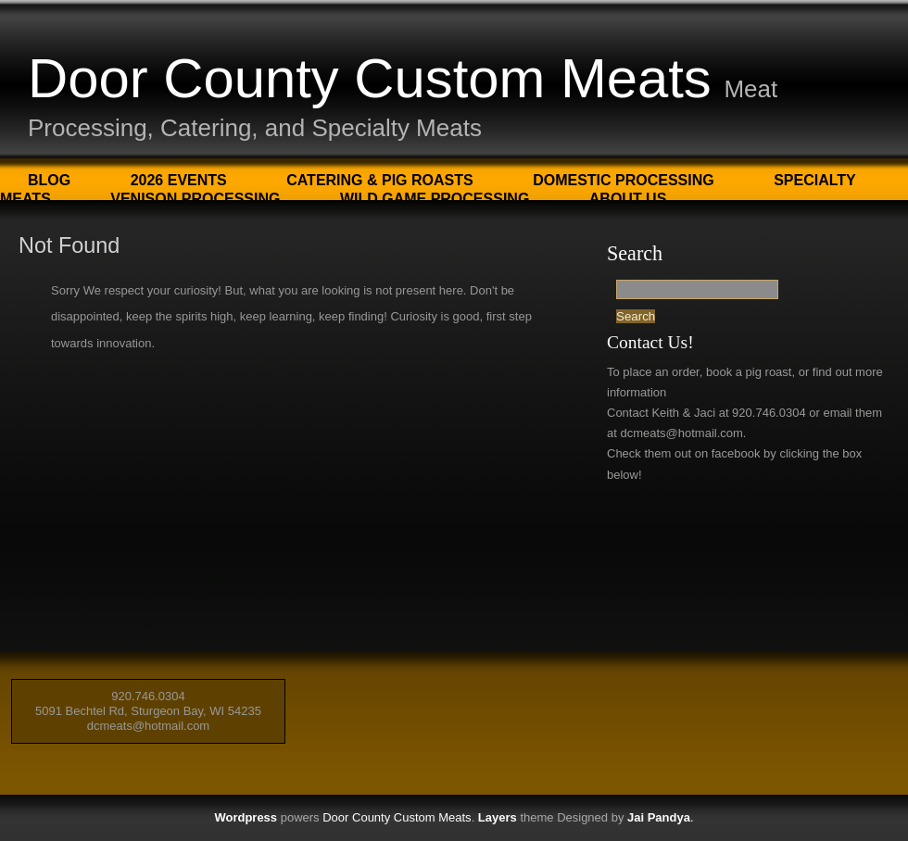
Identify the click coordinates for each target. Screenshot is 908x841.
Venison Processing (195, 199)
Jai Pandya (658, 817)
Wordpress (245, 817)
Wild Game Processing (434, 199)
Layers (497, 817)
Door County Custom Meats (370, 78)
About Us (628, 199)
